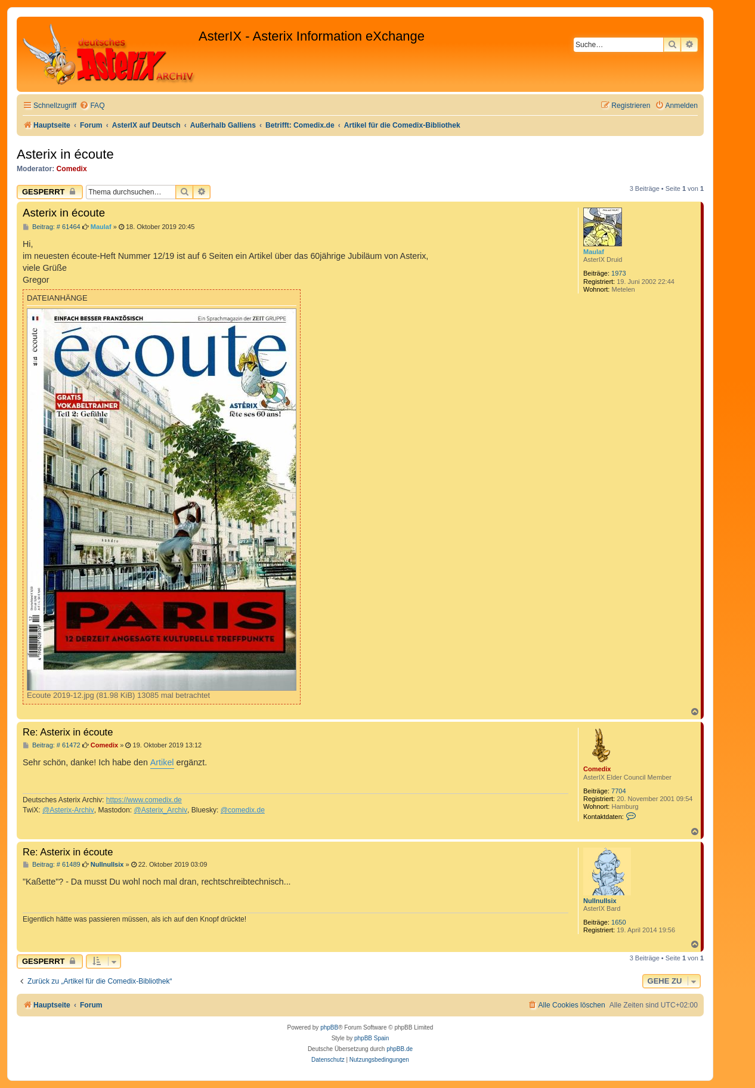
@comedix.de (243, 810)
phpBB (329, 1027)
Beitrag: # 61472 (52, 745)
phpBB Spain (371, 1038)
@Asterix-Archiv (68, 810)
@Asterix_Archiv (160, 810)
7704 (618, 791)
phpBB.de (399, 1049)
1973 (618, 273)
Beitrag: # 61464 (52, 227)
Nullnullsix (600, 900)
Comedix (72, 169)
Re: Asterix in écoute (68, 732)
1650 (618, 922)
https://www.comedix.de (144, 800)
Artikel (162, 762)
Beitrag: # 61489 (52, 864)
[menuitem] (91, 106)
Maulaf (593, 251)
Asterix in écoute (65, 154)
